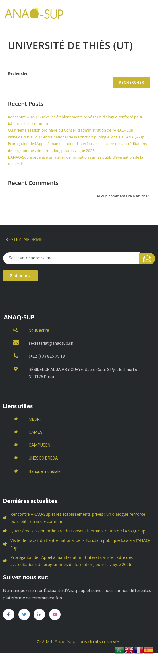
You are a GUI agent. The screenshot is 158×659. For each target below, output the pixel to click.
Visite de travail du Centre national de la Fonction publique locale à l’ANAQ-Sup (76, 137)
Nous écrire (39, 330)
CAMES (36, 432)
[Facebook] (8, 614)
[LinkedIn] (39, 614)
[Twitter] (24, 614)
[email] (71, 258)
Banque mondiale (45, 471)
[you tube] (55, 614)
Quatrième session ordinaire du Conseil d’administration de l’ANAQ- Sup (70, 130)
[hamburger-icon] (147, 14)
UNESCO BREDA (43, 458)
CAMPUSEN (39, 445)
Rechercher (18, 73)
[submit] (147, 258)
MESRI (35, 419)
